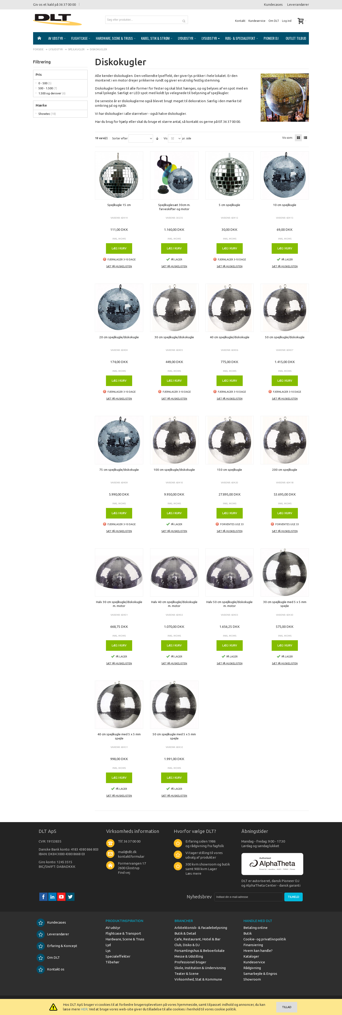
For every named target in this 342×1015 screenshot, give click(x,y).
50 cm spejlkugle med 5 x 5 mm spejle (174, 736)
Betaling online (255, 928)
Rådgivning (252, 968)
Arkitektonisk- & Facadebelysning (200, 928)
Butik (247, 933)
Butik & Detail (185, 933)
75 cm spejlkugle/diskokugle (119, 469)
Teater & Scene (186, 974)
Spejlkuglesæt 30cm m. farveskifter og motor (174, 207)
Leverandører (298, 4)
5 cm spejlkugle (229, 205)
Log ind (286, 20)
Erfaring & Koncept (57, 946)
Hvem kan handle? (258, 951)
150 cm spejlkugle (229, 469)
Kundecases (273, 4)
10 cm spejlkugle (284, 205)
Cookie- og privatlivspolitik (264, 939)
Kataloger (251, 956)
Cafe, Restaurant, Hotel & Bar (197, 939)
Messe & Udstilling (188, 956)
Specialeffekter (117, 956)
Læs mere (193, 873)
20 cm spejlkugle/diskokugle (119, 337)
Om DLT (273, 20)
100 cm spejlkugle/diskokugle (174, 469)
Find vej (124, 872)
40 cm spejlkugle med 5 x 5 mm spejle (119, 736)
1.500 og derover (52, 93)
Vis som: (287, 137)
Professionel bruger (190, 962)
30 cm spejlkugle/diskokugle (174, 337)
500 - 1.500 (47, 88)
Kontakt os (50, 969)
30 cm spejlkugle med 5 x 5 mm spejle (284, 604)
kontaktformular (131, 856)
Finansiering (253, 945)
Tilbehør (112, 962)
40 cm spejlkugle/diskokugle (229, 337)
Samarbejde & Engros (260, 974)
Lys (108, 951)
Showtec (47, 113)
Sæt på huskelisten (119, 266)
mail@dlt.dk (127, 852)
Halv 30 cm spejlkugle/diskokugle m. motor (119, 604)
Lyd (108, 945)
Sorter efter (120, 138)
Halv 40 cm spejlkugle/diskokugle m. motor (174, 604)
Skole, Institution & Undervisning (200, 968)
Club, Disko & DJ (187, 945)
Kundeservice (256, 20)
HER (84, 1009)
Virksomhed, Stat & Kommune (198, 979)
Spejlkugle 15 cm (119, 205)
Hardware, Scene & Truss (124, 939)
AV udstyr (112, 928)
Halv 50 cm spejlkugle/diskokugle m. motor (229, 604)
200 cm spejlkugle (284, 469)
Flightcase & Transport (123, 933)
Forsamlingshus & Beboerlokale (199, 951)
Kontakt (240, 20)
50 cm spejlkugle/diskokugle (285, 337)
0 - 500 (44, 83)
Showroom (252, 979)
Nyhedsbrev (199, 896)
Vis (165, 138)
